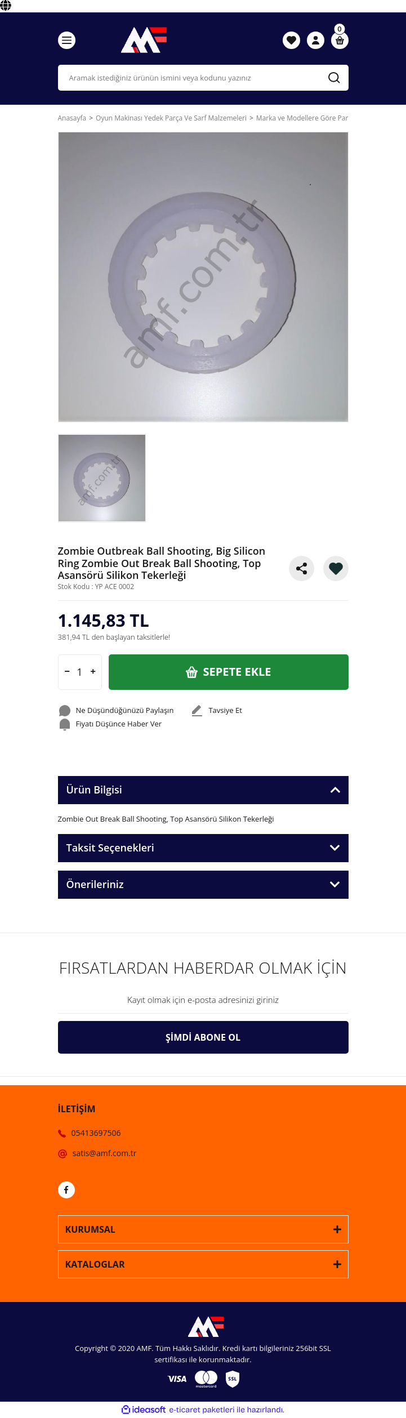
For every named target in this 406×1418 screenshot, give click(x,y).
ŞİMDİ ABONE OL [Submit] (203, 1037)
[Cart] (340, 40)
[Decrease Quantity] (67, 672)
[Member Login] (315, 40)
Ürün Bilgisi (94, 789)
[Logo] (140, 39)
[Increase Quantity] (92, 672)
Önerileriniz (95, 884)
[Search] (203, 78)
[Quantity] (79, 672)
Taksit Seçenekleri (110, 847)
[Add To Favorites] (336, 568)
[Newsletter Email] (203, 1000)
